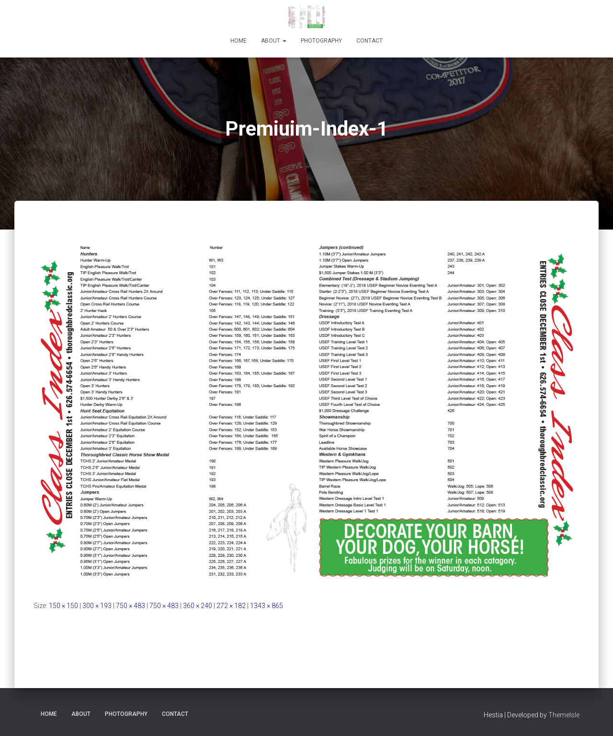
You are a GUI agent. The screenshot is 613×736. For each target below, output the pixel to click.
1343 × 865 (266, 606)
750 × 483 (130, 606)
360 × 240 (197, 606)
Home (238, 40)
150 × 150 (63, 606)
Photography (321, 40)
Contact (369, 40)
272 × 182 (231, 606)
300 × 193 (97, 606)
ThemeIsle (563, 715)
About (273, 40)
